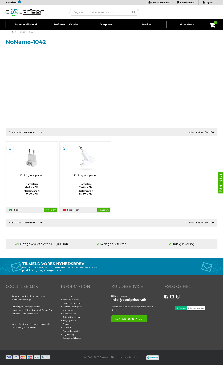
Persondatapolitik (71, 331)
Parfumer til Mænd (26, 24)
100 (211, 132)
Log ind (208, 2)
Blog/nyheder (69, 320)
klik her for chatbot (129, 318)
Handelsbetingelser (72, 303)
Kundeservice (185, 2)
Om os (66, 324)
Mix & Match (187, 24)
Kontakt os (68, 310)
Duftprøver (106, 24)
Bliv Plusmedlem (159, 2)
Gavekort (67, 327)
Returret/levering (71, 317)
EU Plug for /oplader (31, 175)
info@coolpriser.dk (129, 300)
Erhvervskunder (71, 299)
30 (206, 132)
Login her (67, 296)
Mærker (146, 24)
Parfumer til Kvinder (66, 24)
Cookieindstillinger (72, 338)
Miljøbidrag (68, 334)
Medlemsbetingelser (72, 306)
